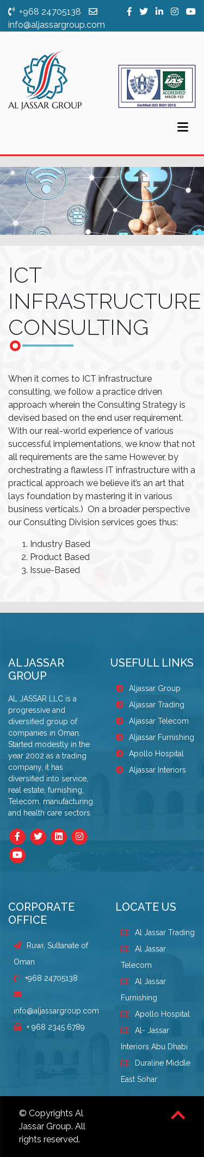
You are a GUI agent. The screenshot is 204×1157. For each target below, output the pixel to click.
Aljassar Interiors (151, 770)
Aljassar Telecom (152, 721)
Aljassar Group (148, 688)
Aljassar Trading (150, 704)
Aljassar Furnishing (155, 737)
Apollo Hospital (150, 753)
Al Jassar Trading (165, 932)
